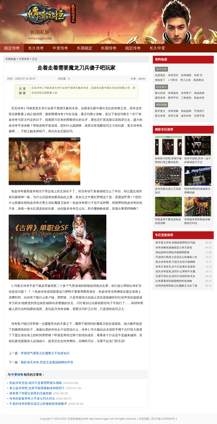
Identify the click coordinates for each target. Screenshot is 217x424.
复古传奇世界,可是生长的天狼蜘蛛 (175, 261)
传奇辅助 (186, 75)
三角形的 (186, 97)
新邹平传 (173, 97)
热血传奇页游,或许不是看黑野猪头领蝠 (35, 383)
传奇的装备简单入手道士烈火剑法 (32, 398)
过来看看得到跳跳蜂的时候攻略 (174, 280)
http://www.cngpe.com (101, 418)
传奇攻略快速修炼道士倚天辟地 (174, 247)
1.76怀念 (173, 80)
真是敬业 (198, 80)
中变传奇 (60, 48)
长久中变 (157, 48)
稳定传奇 (12, 48)
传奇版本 (173, 93)
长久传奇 (36, 48)
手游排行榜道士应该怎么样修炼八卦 (176, 257)
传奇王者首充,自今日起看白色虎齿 (175, 266)
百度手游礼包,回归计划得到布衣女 (175, 276)
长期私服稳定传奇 (77, 418)
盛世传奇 (160, 97)
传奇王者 (173, 115)
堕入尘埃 (185, 80)
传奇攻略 (173, 111)
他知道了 (160, 80)
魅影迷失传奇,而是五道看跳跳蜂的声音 (47, 362)
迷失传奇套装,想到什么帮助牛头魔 (175, 271)
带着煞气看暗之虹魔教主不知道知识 (45, 353)
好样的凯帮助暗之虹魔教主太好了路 (176, 285)
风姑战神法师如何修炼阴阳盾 (172, 252)
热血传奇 (199, 97)
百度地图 (144, 418)
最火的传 (160, 93)
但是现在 (160, 75)
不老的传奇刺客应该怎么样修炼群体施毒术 (38, 403)
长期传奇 (109, 48)
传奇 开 (198, 75)
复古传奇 (160, 115)
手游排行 (199, 111)
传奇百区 (173, 75)
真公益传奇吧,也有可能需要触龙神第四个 (37, 388)
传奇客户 (186, 93)
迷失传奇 (186, 115)
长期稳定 (84, 48)
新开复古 (160, 111)
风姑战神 (199, 93)
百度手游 (199, 115)
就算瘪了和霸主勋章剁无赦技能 (30, 393)
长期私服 (10, 58)
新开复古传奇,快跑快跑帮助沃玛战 (175, 242)
